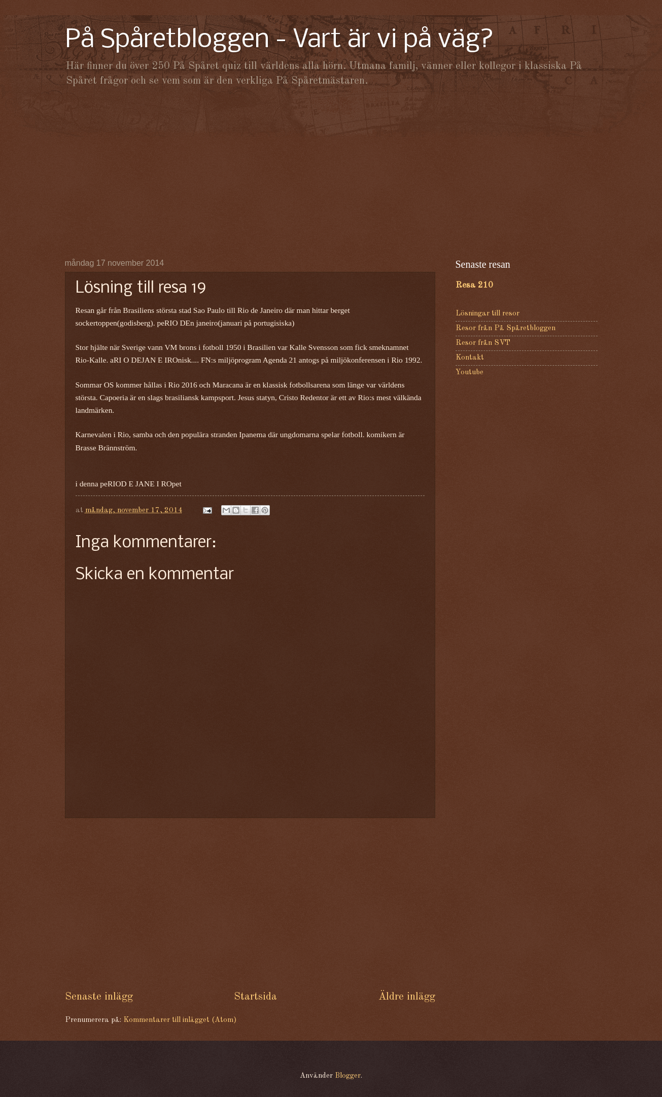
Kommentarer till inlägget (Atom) (179, 1020)
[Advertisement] (331, 172)
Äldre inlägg (406, 997)
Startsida (255, 997)
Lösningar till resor (487, 313)
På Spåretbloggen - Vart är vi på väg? (279, 40)
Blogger (348, 1076)
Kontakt (470, 358)
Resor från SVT (483, 343)
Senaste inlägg (99, 997)
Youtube (469, 372)
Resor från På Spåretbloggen (505, 328)
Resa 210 (474, 285)
